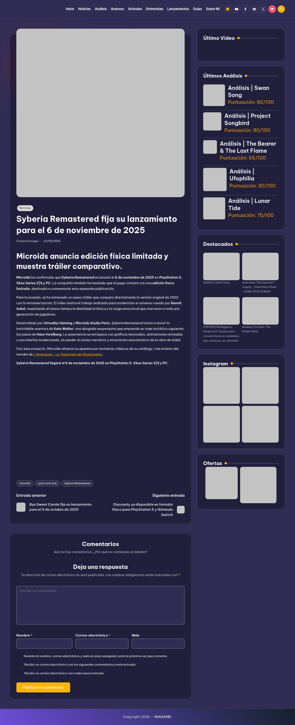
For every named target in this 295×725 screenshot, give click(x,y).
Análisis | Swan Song (216, 282)
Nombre (24, 635)
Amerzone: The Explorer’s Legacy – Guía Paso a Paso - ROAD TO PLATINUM (259, 287)
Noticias (25, 207)
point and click (47, 483)
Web (135, 635)
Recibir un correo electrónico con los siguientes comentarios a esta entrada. (80, 664)
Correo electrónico (92, 635)
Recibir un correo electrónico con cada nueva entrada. (64, 673)
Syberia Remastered (77, 483)
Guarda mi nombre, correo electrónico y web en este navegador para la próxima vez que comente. (95, 656)
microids (24, 483)
